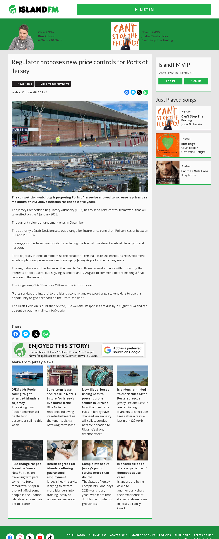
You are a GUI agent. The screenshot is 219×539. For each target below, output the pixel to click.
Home (16, 31)
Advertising (119, 521)
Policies (165, 521)
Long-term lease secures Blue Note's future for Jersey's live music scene (62, 371)
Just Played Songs (176, 86)
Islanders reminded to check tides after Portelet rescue (132, 369)
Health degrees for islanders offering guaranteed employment (62, 446)
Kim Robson (106, 13)
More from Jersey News (54, 70)
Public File (182, 521)
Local (61, 31)
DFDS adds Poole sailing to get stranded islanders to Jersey (27, 371)
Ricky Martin (188, 162)
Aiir (210, 529)
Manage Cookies (143, 521)
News (31, 31)
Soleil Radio (76, 521)
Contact (90, 31)
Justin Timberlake (180, 13)
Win (75, 31)
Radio (46, 31)
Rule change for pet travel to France (27, 441)
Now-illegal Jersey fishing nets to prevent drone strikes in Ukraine (97, 371)
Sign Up (196, 68)
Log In (170, 68)
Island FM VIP (174, 51)
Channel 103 (97, 521)
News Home (25, 70)
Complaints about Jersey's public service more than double (97, 446)
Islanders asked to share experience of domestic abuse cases (132, 446)
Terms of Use (203, 521)
